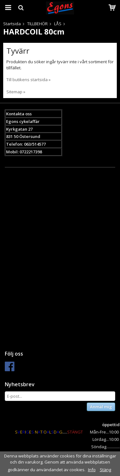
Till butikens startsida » (28, 79)
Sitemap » (15, 92)
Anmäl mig (101, 407)
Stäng (105, 469)
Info (92, 469)
